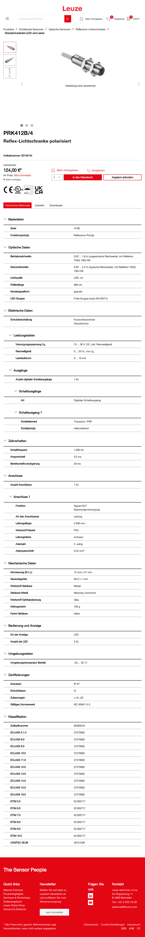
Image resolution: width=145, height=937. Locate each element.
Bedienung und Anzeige (22, 625)
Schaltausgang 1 (28, 412)
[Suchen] (67, 18)
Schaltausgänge (27, 391)
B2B (123, 928)
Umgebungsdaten (18, 653)
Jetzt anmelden (54, 912)
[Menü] (7, 18)
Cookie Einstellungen (113, 924)
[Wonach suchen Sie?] (41, 18)
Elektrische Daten (18, 310)
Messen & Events (13, 889)
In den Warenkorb (83, 177)
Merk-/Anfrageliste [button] (65, 170)
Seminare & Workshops (16, 897)
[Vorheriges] (22, 84)
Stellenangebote (12, 901)
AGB (131, 928)
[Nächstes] (138, 84)
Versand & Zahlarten (14, 909)
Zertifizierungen (17, 675)
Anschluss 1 (19, 497)
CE (138, 928)
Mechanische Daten (20, 563)
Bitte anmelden (22, 175)
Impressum (133, 924)
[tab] (17, 205)
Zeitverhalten (15, 441)
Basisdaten (14, 219)
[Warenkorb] (133, 18)
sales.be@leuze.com (124, 906)
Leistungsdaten (22, 335)
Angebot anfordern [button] (122, 177)
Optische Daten (17, 247)
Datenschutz (91, 924)
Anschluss (13, 476)
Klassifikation (15, 716)
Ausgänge (18, 370)
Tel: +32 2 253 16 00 (124, 902)
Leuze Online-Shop (14, 905)
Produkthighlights (13, 893)
